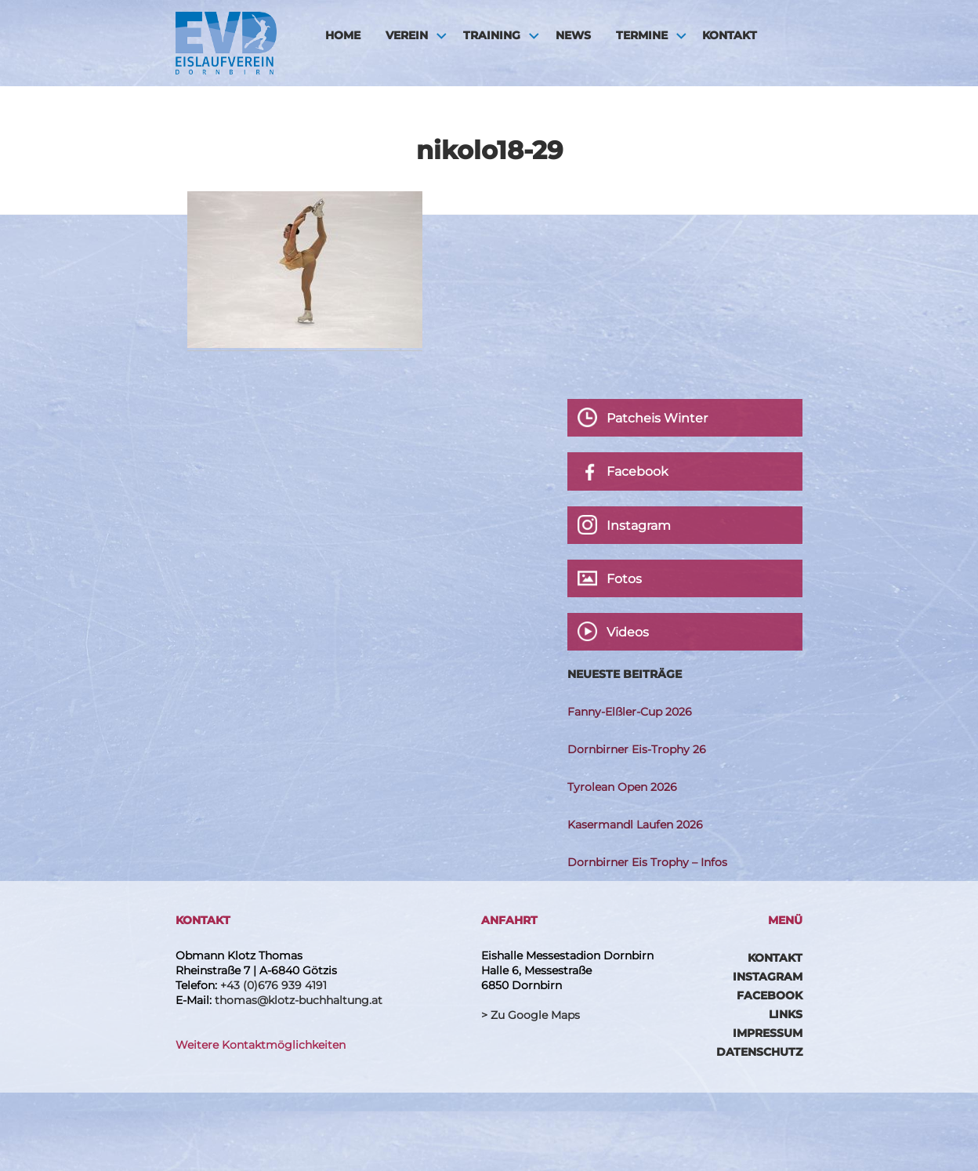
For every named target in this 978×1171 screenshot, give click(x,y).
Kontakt (729, 35)
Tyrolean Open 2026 (622, 787)
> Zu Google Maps (530, 1015)
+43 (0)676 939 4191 (273, 985)
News (573, 35)
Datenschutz (759, 1052)
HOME (342, 35)
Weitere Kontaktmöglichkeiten (261, 1045)
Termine (642, 35)
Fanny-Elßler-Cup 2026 (629, 712)
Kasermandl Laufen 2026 (635, 825)
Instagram (767, 977)
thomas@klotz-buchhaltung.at (298, 1000)
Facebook (769, 995)
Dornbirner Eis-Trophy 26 (636, 749)
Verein (407, 35)
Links (785, 1014)
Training (491, 35)
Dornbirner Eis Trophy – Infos (647, 862)
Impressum (767, 1033)
